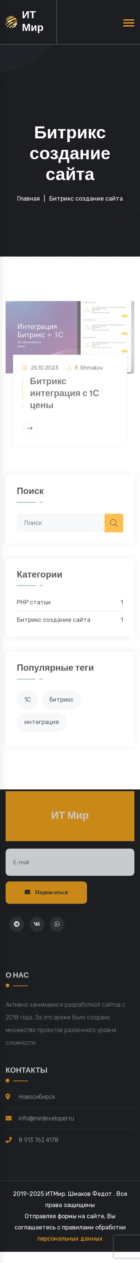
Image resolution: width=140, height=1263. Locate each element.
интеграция (41, 724)
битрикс (61, 702)
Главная (28, 198)
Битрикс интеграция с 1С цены (64, 398)
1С (27, 702)
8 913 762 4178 (38, 1142)
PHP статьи (70, 605)
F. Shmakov (89, 373)
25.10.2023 (44, 373)
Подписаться (46, 894)
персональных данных (70, 1238)
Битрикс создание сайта (70, 622)
